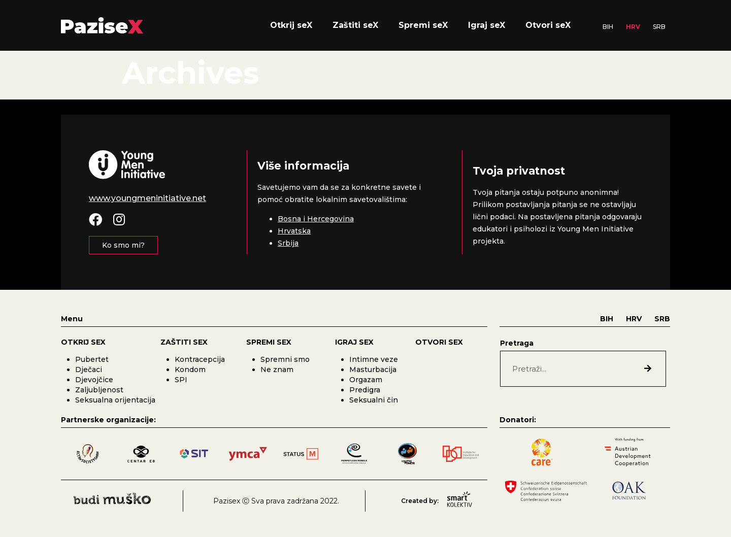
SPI (181, 379)
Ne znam (276, 369)
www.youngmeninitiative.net (147, 198)
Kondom (190, 369)
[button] (123, 245)
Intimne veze (373, 359)
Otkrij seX (291, 25)
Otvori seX (548, 25)
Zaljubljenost (99, 389)
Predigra (364, 389)
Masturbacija (372, 369)
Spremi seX (423, 25)
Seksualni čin (373, 400)
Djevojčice (94, 379)
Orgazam (365, 379)
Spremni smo (285, 359)
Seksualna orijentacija (115, 400)
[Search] (648, 368)
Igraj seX (486, 25)
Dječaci (88, 369)
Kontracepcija (200, 359)
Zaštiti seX (355, 25)
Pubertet (92, 359)
